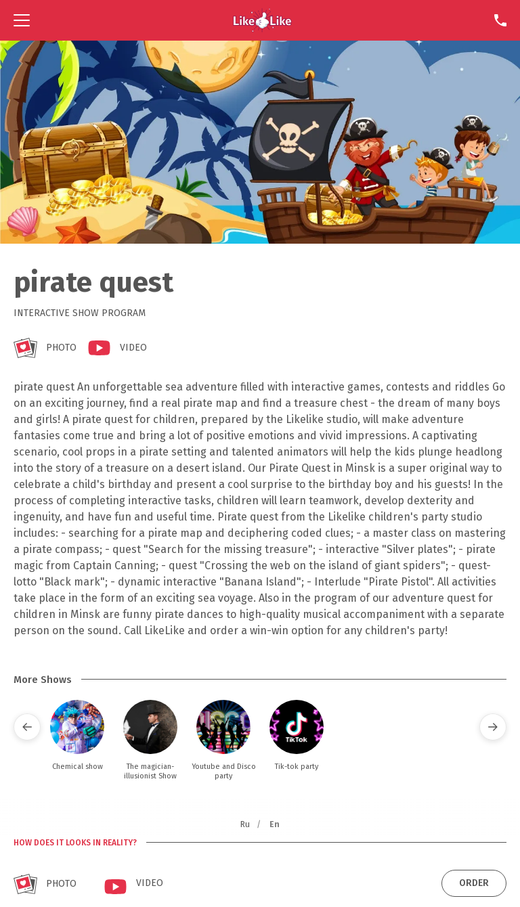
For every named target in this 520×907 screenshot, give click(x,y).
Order (474, 883)
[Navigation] (22, 20)
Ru (245, 824)
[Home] (262, 20)
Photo (61, 347)
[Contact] (500, 20)
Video (133, 347)
